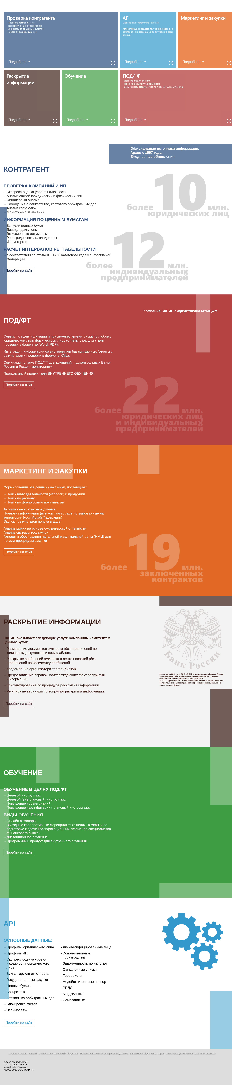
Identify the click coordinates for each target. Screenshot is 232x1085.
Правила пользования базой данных (58, 1053)
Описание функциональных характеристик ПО (191, 1053)
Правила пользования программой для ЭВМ (104, 1053)
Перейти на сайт (19, 270)
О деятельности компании (23, 1053)
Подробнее (19, 62)
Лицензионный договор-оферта (147, 1053)
